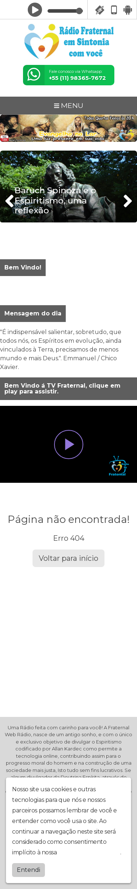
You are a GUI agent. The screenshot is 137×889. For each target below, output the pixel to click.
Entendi (28, 869)
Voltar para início (68, 558)
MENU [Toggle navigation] (68, 105)
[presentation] (10, 201)
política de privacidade (89, 852)
